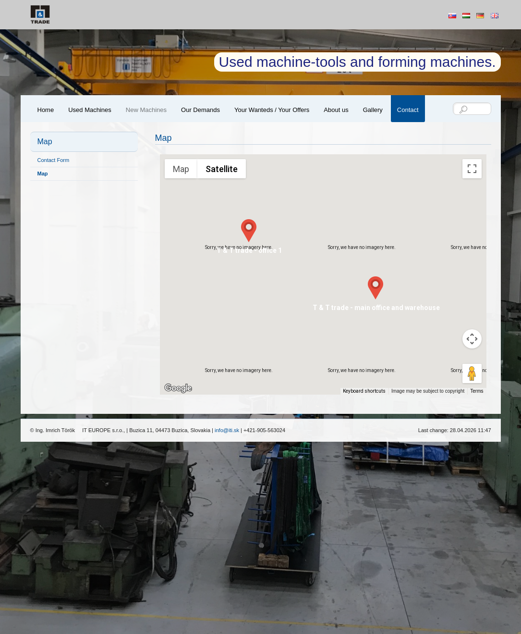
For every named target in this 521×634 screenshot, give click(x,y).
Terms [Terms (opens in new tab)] (476, 391)
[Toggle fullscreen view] (472, 168)
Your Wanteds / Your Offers (271, 109)
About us (336, 109)
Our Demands (200, 109)
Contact (408, 109)
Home (45, 109)
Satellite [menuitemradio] (222, 169)
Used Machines (89, 109)
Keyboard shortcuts (364, 391)
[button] (248, 230)
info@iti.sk (227, 430)
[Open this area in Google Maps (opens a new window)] (178, 388)
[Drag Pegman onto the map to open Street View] (472, 373)
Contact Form (53, 160)
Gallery (373, 109)
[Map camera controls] (472, 338)
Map (42, 173)
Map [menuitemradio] (181, 169)
